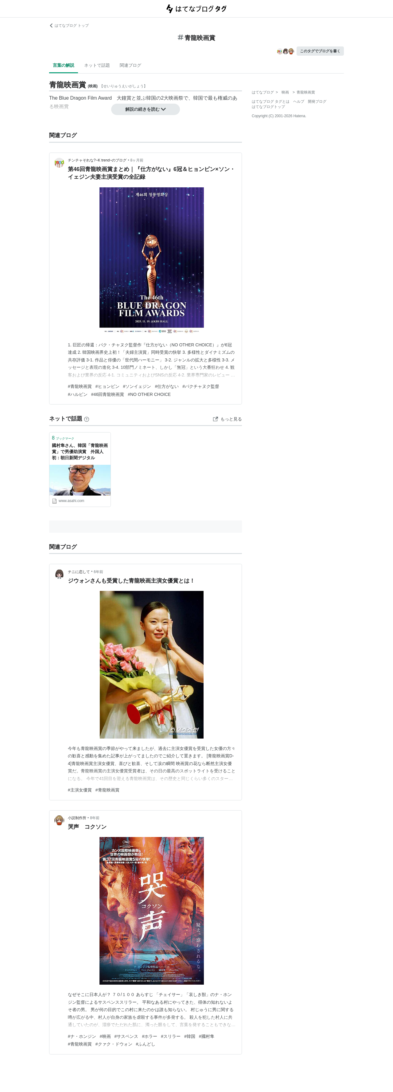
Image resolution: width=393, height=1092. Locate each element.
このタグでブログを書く (320, 51)
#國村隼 (206, 1036)
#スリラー (171, 1036)
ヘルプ (298, 101)
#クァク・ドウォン (113, 1044)
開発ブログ (317, 101)
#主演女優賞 (80, 789)
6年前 (98, 572)
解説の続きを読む (145, 109)
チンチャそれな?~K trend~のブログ (97, 160)
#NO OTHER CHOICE (149, 394)
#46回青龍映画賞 (107, 394)
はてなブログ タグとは (271, 101)
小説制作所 (77, 818)
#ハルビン (78, 394)
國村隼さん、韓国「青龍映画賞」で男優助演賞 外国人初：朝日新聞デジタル (80, 451)
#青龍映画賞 (80, 386)
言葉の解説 (63, 65)
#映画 (105, 1036)
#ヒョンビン (107, 386)
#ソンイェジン (137, 386)
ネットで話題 (97, 65)
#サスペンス (126, 1036)
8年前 (94, 818)
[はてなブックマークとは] (86, 419)
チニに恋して (79, 572)
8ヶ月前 (137, 160)
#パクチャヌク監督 (200, 386)
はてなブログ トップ (69, 25)
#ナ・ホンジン (82, 1036)
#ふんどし (146, 1044)
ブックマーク (63, 437)
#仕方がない (167, 386)
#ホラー (149, 1036)
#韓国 (189, 1036)
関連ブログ (130, 65)
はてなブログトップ (268, 107)
